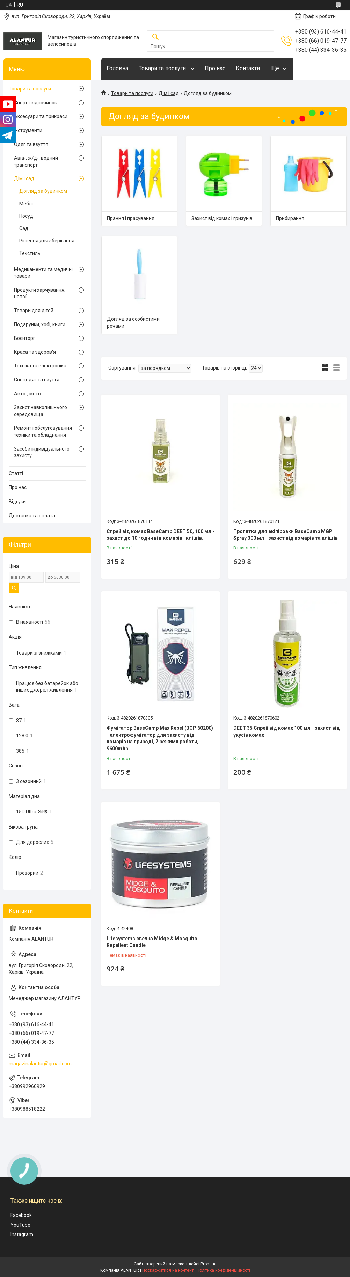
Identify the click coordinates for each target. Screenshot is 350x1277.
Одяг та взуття (31, 144)
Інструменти (28, 130)
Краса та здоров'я (35, 352)
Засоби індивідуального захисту (42, 452)
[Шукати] (155, 37)
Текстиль (30, 253)
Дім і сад (169, 93)
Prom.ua (208, 1264)
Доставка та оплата (32, 515)
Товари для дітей (33, 310)
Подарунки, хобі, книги (39, 324)
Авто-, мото (27, 393)
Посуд (26, 216)
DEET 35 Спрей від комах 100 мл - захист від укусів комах (286, 731)
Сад (23, 228)
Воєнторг (24, 338)
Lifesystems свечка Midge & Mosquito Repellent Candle (152, 942)
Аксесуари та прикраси (40, 116)
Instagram (21, 1234)
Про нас (215, 68)
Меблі (26, 203)
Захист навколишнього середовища (40, 410)
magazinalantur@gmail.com (40, 1063)
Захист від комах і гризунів (222, 218)
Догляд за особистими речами (133, 322)
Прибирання (290, 218)
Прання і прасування (130, 218)
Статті (16, 473)
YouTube (20, 1225)
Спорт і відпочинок (35, 102)
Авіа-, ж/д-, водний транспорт (36, 161)
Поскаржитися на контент (168, 1270)
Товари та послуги (163, 68)
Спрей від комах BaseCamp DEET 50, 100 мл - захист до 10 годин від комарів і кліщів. (160, 534)
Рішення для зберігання (46, 240)
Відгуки (17, 501)
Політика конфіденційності (223, 1270)
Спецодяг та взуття (36, 379)
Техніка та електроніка (40, 365)
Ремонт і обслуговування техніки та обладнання (43, 431)
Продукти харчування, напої (39, 293)
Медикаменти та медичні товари (43, 273)
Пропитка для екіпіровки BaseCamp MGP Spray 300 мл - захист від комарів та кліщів (285, 534)
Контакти (248, 68)
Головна (117, 68)
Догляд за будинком (43, 191)
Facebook (21, 1215)
